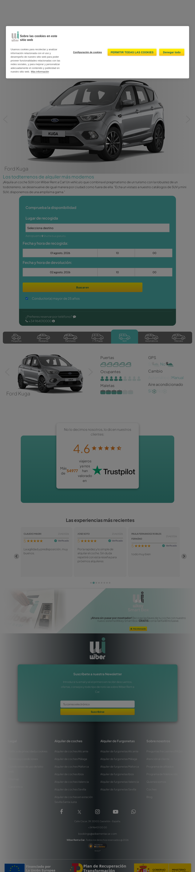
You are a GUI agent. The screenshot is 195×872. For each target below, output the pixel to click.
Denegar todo (172, 52)
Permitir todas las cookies (132, 52)
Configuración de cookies (87, 52)
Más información (40, 71)
